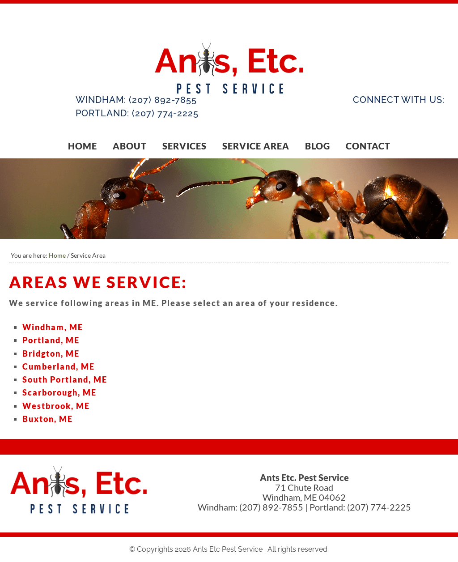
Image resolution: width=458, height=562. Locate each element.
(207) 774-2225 (165, 113)
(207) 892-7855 (163, 99)
